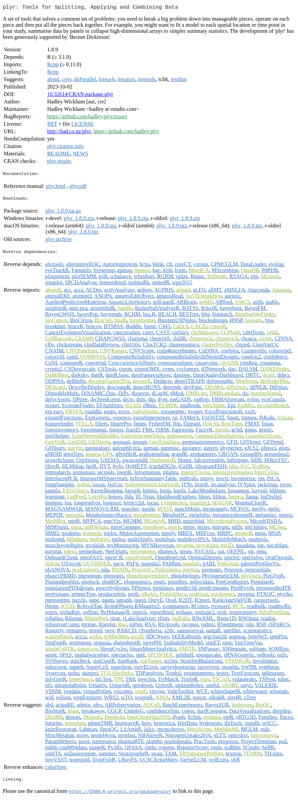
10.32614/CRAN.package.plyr (80, 95)
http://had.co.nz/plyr (69, 133)
